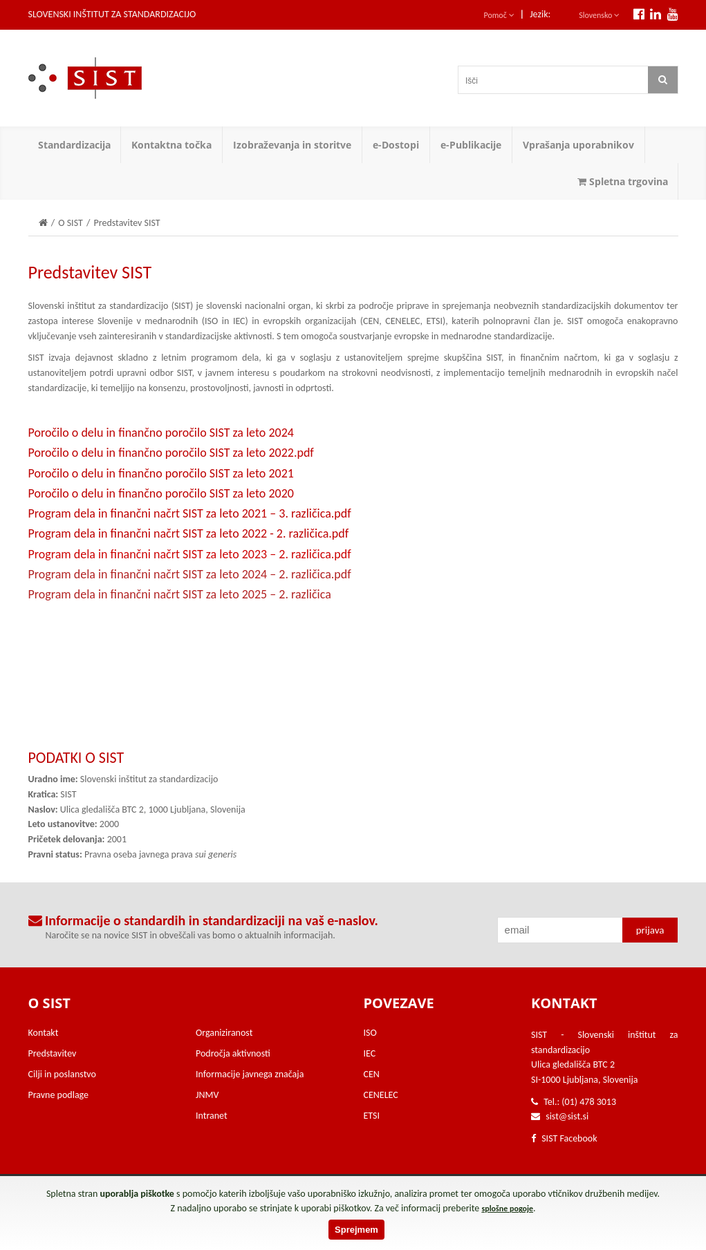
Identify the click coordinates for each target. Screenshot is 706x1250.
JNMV (207, 1095)
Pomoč (499, 15)
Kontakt (43, 1033)
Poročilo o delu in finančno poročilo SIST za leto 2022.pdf (171, 452)
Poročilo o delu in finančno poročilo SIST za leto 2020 (161, 493)
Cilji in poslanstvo (62, 1074)
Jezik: (540, 14)
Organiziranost (224, 1033)
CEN (372, 1074)
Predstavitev (52, 1053)
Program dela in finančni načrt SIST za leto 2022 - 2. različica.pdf (188, 533)
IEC (370, 1053)
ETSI (372, 1115)
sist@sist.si (567, 1116)
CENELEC (381, 1095)
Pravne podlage (58, 1095)
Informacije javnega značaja (250, 1074)
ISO (370, 1033)
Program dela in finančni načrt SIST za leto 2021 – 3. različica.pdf (189, 513)
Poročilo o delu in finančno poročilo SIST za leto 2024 (161, 432)
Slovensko (599, 15)
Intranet (211, 1115)
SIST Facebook (564, 1138)
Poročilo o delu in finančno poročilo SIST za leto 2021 (161, 473)
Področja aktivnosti (233, 1053)
